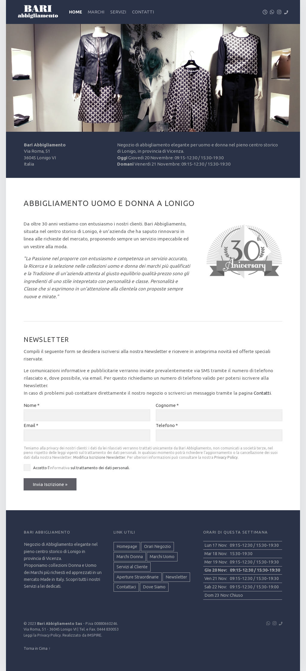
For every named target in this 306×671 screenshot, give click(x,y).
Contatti (143, 12)
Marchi (96, 12)
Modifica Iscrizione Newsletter (99, 457)
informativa (60, 468)
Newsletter (176, 577)
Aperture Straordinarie (138, 577)
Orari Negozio (157, 546)
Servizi (118, 12)
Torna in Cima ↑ (37, 648)
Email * (31, 425)
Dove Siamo (154, 586)
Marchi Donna (130, 556)
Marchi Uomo (162, 556)
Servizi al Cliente (132, 566)
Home (75, 12)
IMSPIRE (94, 635)
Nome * (31, 405)
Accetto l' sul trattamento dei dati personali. (81, 468)
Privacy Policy (226, 457)
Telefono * (167, 425)
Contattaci (126, 586)
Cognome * (167, 405)
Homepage (127, 546)
